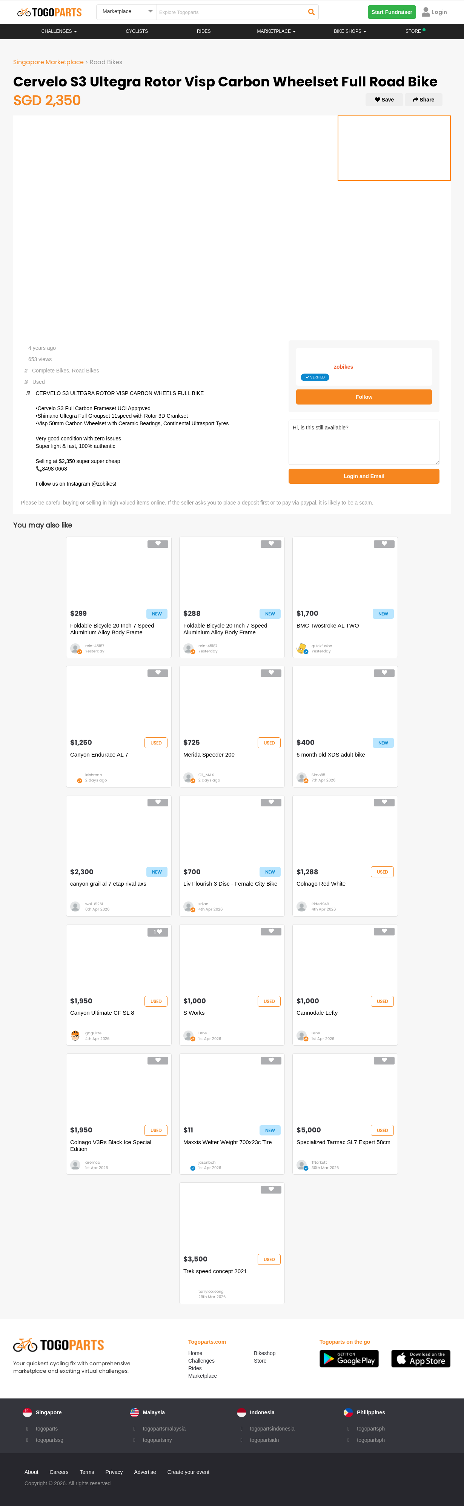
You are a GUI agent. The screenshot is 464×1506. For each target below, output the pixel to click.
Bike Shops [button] (350, 31)
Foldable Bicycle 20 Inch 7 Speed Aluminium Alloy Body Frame (112, 628)
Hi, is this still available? (364, 442)
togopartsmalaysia (164, 1429)
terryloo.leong (211, 1291)
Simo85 (318, 775)
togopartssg (49, 1440)
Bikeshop (265, 1353)
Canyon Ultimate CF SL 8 (102, 1012)
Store (260, 1361)
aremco (92, 1162)
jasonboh (206, 1162)
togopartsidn (264, 1440)
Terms (87, 1472)
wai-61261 (94, 904)
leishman (93, 775)
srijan (203, 904)
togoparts (47, 1429)
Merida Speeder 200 (209, 754)
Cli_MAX (206, 775)
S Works (193, 1012)
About (31, 1472)
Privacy (114, 1472)
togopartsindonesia (272, 1429)
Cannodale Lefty (317, 1012)
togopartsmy (157, 1440)
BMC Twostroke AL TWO (328, 625)
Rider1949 (320, 904)
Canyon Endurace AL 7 (99, 754)
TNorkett (319, 1162)
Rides (204, 31)
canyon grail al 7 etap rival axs (108, 883)
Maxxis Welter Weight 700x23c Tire (227, 1142)
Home (195, 1353)
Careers (59, 1472)
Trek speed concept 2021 (215, 1271)
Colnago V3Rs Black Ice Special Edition (110, 1145)
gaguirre (93, 1033)
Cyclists (137, 31)
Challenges (59, 31)
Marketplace (202, 1376)
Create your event (188, 1472)
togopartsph (371, 1429)
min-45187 (94, 646)
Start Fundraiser (392, 12)
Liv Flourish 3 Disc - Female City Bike (230, 883)
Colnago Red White (321, 883)
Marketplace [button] (276, 31)
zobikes (343, 367)
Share (424, 100)
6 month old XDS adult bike (331, 754)
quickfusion (322, 646)
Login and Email (364, 476)
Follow (364, 397)
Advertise (145, 1472)
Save (384, 100)
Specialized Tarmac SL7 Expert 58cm (343, 1142)
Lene (202, 1033)
